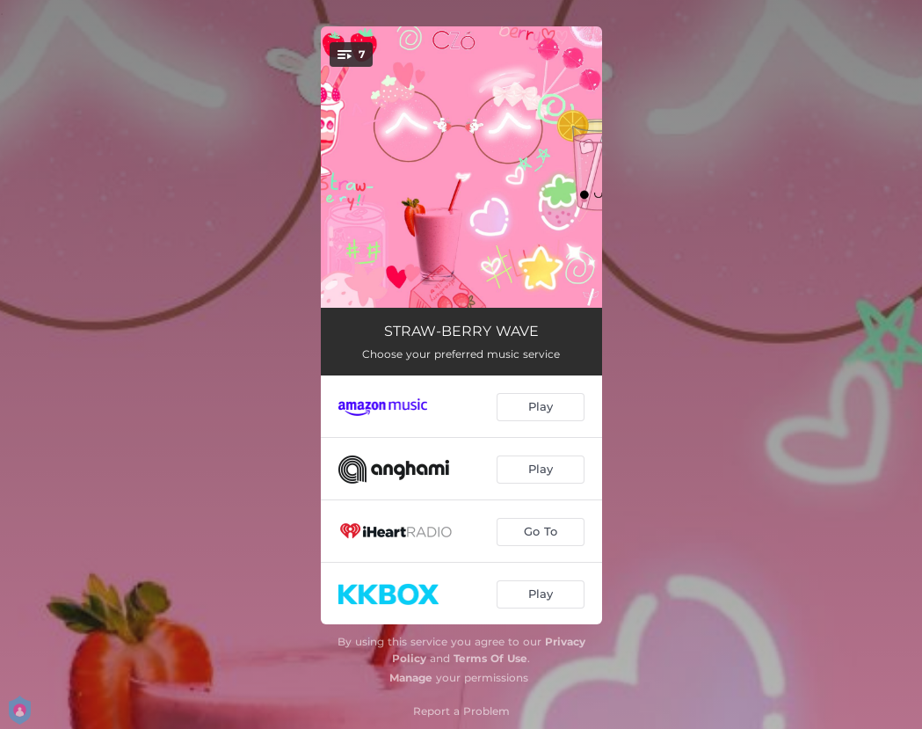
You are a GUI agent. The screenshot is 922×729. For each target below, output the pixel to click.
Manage (410, 677)
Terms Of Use (490, 658)
